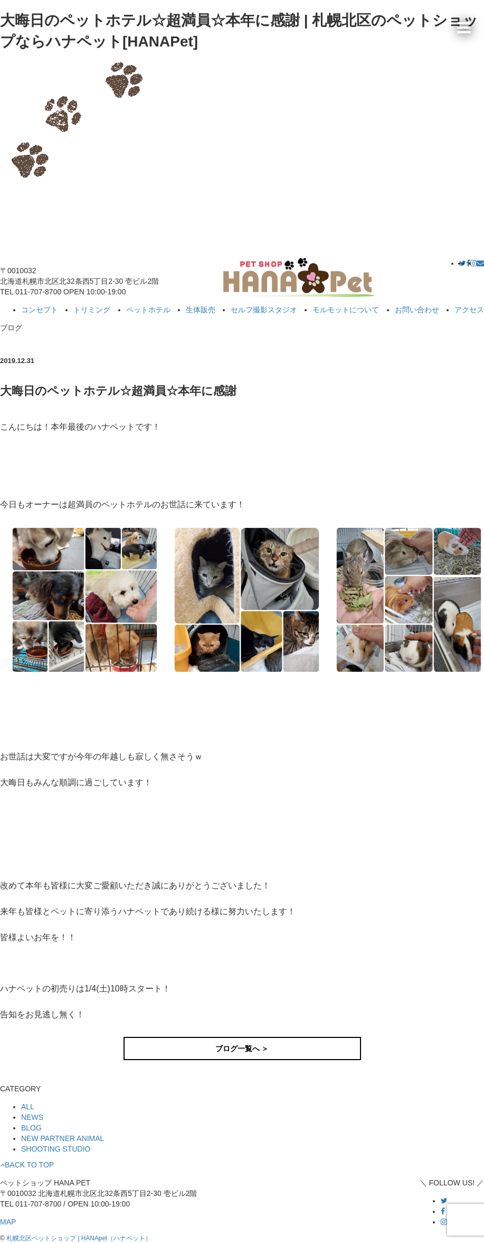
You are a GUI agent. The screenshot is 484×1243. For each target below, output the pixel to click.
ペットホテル (148, 309)
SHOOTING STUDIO (55, 1149)
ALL (27, 1106)
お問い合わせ (417, 309)
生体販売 (200, 309)
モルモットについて (345, 309)
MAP (8, 1222)
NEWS (32, 1117)
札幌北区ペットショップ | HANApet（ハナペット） (78, 1238)
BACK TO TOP (27, 1165)
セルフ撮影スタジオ (264, 309)
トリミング (91, 309)
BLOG (31, 1128)
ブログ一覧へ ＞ (242, 1048)
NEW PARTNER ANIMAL (62, 1138)
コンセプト (39, 309)
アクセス (469, 309)
